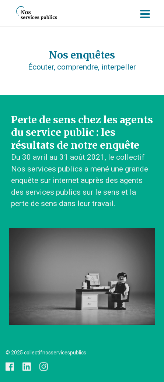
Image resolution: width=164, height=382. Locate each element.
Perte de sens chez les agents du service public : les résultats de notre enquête (82, 132)
